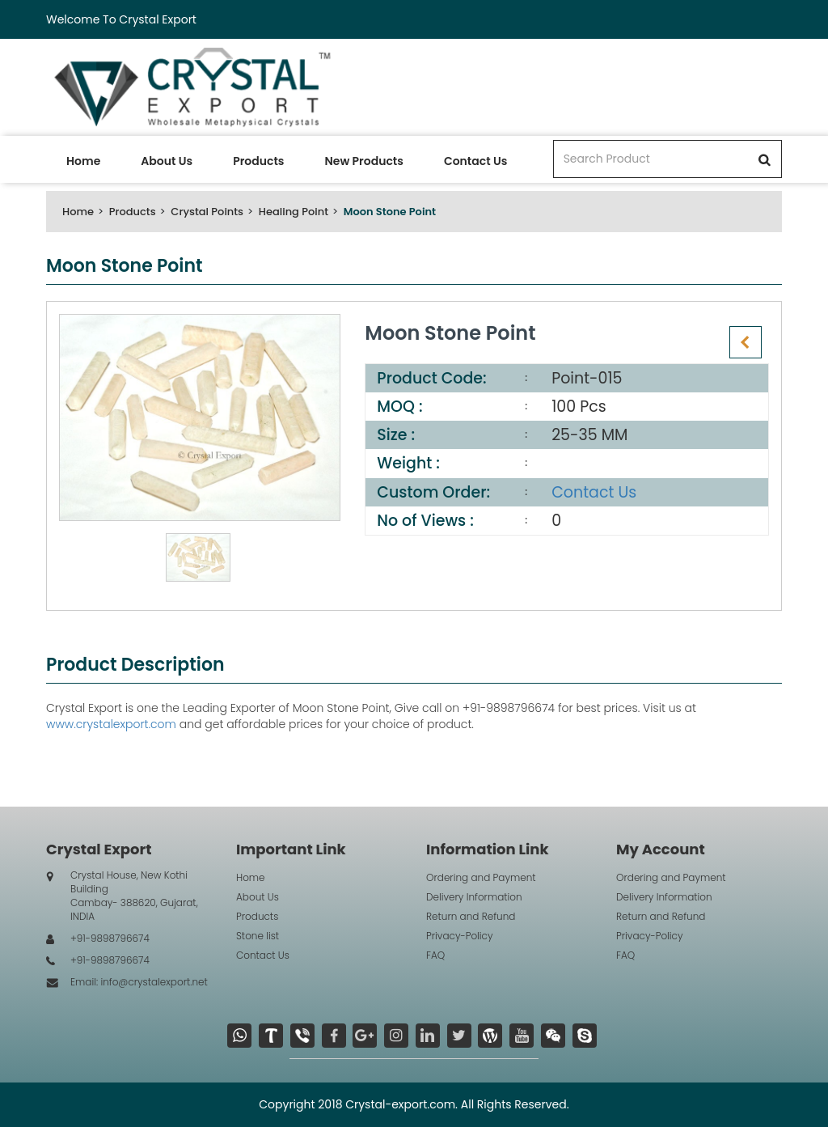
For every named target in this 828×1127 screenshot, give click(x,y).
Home (83, 161)
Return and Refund (470, 916)
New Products (363, 161)
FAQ (435, 955)
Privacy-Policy (459, 936)
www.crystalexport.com (111, 724)
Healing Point (293, 211)
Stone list (257, 936)
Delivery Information (474, 897)
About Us (166, 161)
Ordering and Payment (481, 877)
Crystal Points (207, 211)
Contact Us (475, 161)
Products (258, 161)
